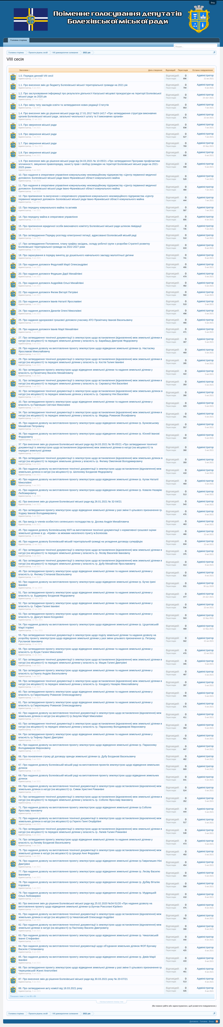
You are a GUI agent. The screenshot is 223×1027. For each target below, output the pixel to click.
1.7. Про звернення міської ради (37, 143)
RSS (217, 1021)
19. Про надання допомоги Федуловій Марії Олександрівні (53, 264)
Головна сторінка (18, 40)
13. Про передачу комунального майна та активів (47, 207)
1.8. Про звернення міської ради (37, 152)
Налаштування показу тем (111, 1002)
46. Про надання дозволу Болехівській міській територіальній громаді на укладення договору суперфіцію (80, 541)
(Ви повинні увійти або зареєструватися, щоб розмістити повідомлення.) (184, 1006)
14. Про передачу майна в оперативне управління (48, 216)
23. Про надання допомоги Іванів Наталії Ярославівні (50, 301)
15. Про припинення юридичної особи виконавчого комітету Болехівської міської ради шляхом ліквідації (79, 226)
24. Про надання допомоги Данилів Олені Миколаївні (49, 310)
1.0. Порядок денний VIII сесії (35, 75)
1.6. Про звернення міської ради (37, 134)
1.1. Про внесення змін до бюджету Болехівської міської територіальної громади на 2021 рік (73, 85)
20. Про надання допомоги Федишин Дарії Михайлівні (50, 273)
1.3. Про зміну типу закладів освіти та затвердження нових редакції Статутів (63, 105)
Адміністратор (24, 79)
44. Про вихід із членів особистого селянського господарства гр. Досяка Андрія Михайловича (73, 521)
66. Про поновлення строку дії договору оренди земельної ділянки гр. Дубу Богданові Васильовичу (77, 756)
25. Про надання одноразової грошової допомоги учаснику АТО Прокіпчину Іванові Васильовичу (75, 320)
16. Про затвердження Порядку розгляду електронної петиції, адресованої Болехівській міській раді (77, 235)
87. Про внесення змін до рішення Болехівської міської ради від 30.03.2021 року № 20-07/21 (73, 979)
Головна (203, 1021)
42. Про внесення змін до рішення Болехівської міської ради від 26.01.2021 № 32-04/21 (70, 501)
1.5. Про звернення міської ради (37, 124)
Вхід (213, 3)
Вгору (211, 1021)
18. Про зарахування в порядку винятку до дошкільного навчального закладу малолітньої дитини (76, 255)
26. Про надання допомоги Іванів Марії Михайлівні (48, 329)
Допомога (194, 1021)
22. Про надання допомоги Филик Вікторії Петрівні (48, 292)
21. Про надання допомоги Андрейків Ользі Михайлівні (51, 283)
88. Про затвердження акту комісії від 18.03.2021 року (50, 988)
